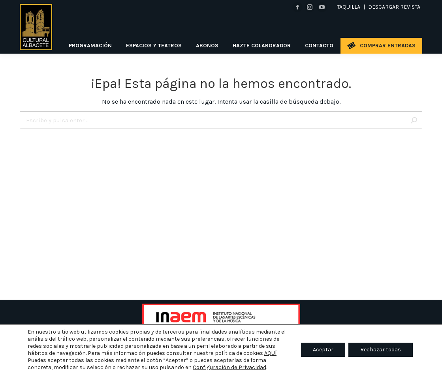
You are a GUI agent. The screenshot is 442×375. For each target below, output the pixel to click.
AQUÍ (270, 353)
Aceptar (323, 349)
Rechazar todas (380, 349)
